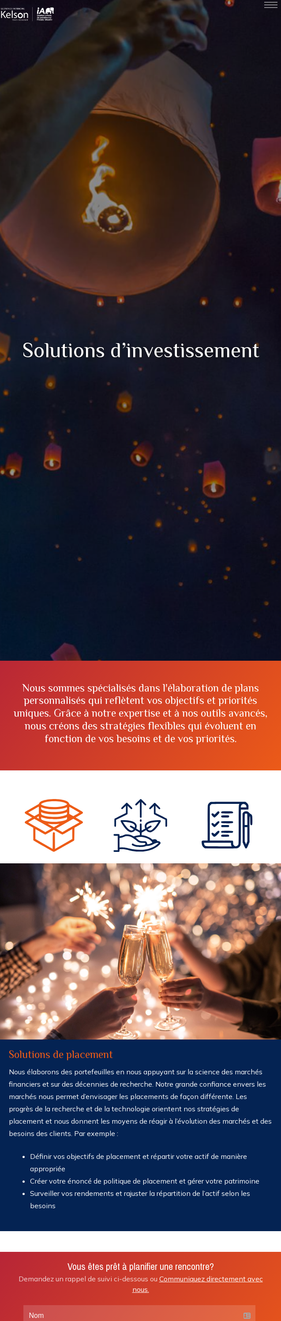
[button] (54, 828)
